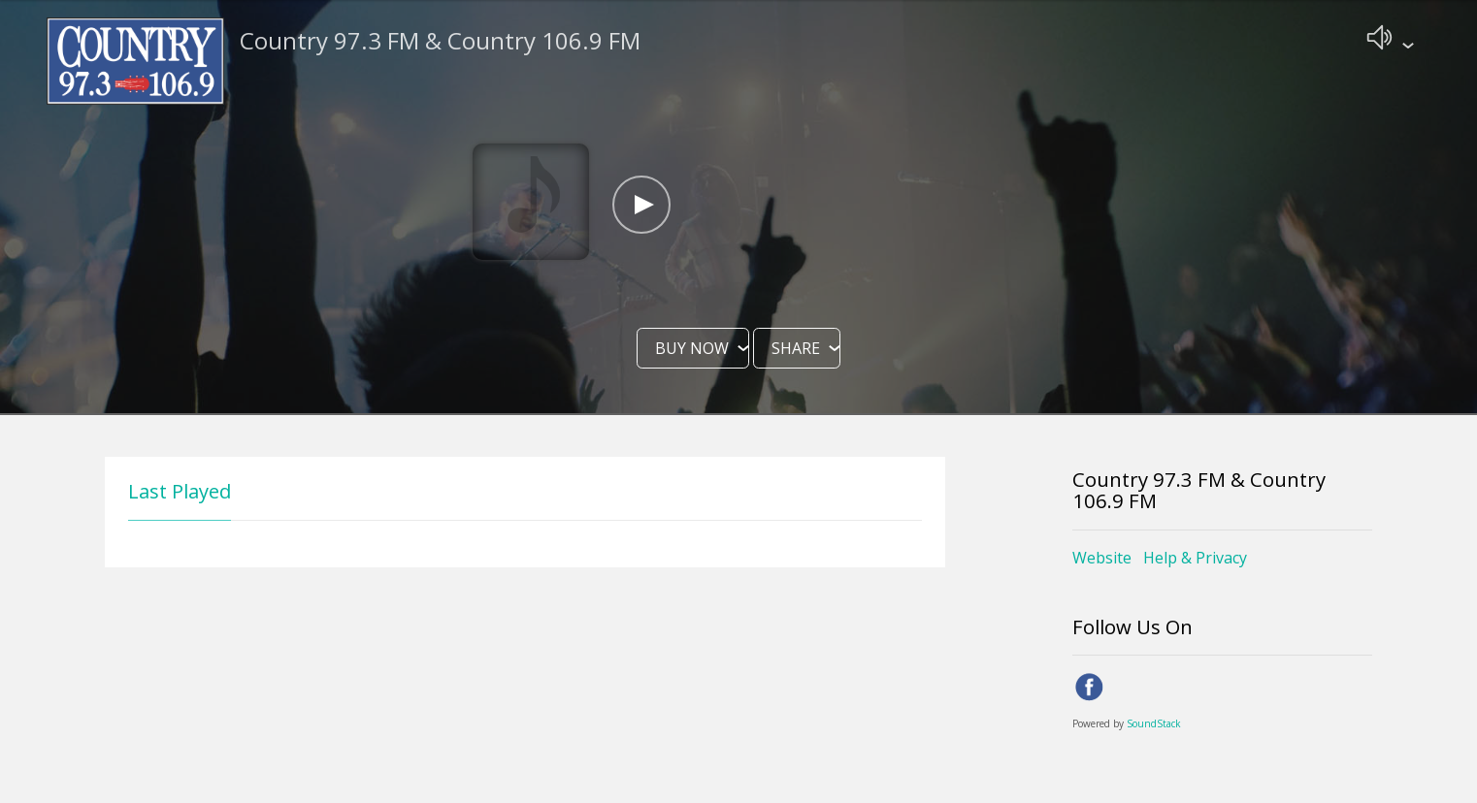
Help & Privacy (1195, 559)
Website (1102, 559)
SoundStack (1154, 725)
